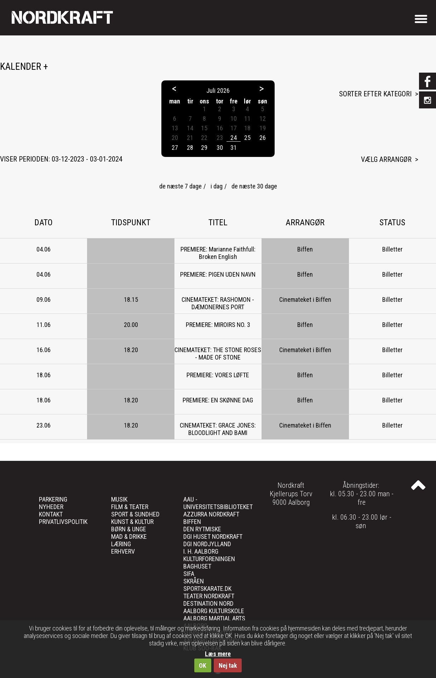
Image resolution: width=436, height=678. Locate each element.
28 (190, 147)
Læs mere (218, 653)
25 (247, 137)
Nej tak (228, 665)
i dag (217, 186)
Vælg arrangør (386, 159)
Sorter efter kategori (375, 94)
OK (202, 665)
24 (233, 137)
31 (233, 147)
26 (262, 137)
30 (220, 147)
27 (175, 147)
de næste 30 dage (254, 186)
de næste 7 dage (180, 186)
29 (204, 147)
